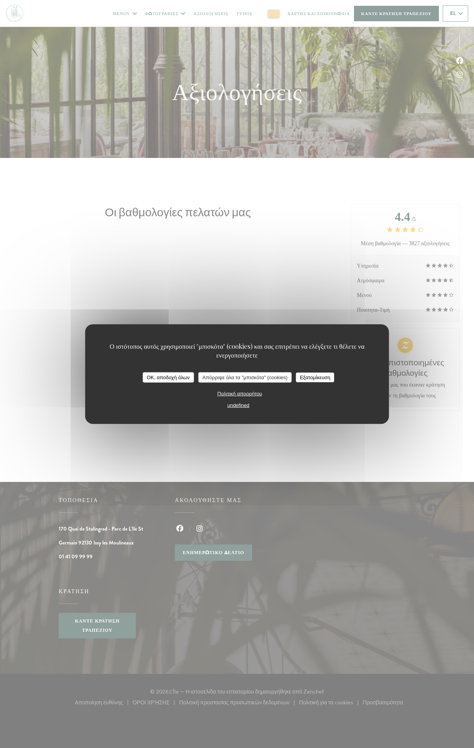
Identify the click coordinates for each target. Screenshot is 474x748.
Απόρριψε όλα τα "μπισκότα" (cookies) (245, 377)
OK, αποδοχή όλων (168, 377)
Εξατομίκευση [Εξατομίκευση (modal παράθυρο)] (315, 377)
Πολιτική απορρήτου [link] (239, 394)
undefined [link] (238, 405)
